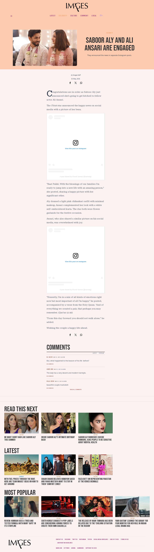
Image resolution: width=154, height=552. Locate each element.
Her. (101, 15)
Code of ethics (114, 539)
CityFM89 (66, 548)
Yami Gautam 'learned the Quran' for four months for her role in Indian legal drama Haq (131, 523)
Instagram (82, 539)
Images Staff (77, 75)
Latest (53, 16)
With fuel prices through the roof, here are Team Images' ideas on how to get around (21, 481)
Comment (84, 16)
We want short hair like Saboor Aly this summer (20, 438)
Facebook (67, 539)
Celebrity (63, 16)
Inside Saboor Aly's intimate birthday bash (58, 438)
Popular (101, 353)
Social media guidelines (101, 539)
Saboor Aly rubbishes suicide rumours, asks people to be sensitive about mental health (95, 440)
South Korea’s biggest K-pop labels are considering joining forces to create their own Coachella (57, 523)
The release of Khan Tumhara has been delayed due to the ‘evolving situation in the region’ (95, 523)
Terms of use (125, 539)
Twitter (74, 539)
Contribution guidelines (65, 543)
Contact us (59, 539)
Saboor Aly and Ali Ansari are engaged (110, 44)
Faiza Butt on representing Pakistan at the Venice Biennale (94, 480)
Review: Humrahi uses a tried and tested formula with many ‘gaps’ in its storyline (20, 523)
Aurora (73, 548)
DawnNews (80, 548)
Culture (73, 16)
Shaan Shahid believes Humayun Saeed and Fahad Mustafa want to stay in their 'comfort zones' (58, 481)
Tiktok (90, 539)
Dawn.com (59, 548)
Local (94, 16)
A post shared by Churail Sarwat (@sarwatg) (75, 176)
